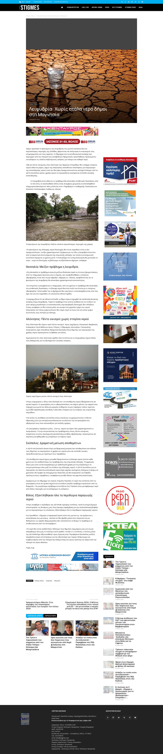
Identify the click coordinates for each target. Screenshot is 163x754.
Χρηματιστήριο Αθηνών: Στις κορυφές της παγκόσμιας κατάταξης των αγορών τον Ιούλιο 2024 (42, 605)
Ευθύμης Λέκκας (39, 580)
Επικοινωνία (38, 2)
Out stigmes (117, 7)
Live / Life (85, 7)
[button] (122, 2)
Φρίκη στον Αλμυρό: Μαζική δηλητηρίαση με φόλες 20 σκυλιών (125, 664)
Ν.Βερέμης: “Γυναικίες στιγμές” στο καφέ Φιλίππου (125, 580)
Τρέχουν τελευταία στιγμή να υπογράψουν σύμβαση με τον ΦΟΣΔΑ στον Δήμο (126, 652)
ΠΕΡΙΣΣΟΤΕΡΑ (50, 616)
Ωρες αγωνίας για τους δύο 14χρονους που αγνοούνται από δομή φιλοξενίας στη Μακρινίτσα (61, 642)
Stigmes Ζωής (130, 7)
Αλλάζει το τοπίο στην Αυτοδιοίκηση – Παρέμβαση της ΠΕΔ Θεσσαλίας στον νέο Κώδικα (86, 642)
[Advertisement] (81, 33)
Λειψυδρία (49, 580)
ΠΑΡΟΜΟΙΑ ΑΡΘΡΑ (34, 616)
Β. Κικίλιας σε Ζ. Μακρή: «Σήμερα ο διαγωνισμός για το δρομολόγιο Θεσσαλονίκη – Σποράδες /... (124, 692)
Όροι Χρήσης (48, 2)
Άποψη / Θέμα (97, 7)
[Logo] (29, 7)
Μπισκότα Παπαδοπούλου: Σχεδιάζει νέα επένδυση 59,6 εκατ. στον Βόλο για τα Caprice (124, 638)
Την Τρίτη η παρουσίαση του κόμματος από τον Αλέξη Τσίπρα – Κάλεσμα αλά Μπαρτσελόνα (34, 643)
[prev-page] (27, 654)
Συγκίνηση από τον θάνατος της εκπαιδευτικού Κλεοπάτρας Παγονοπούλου (124, 593)
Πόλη (107, 7)
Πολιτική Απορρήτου (61, 2)
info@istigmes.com (62, 738)
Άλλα (140, 7)
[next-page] (30, 654)
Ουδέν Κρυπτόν (73, 7)
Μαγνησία (57, 580)
